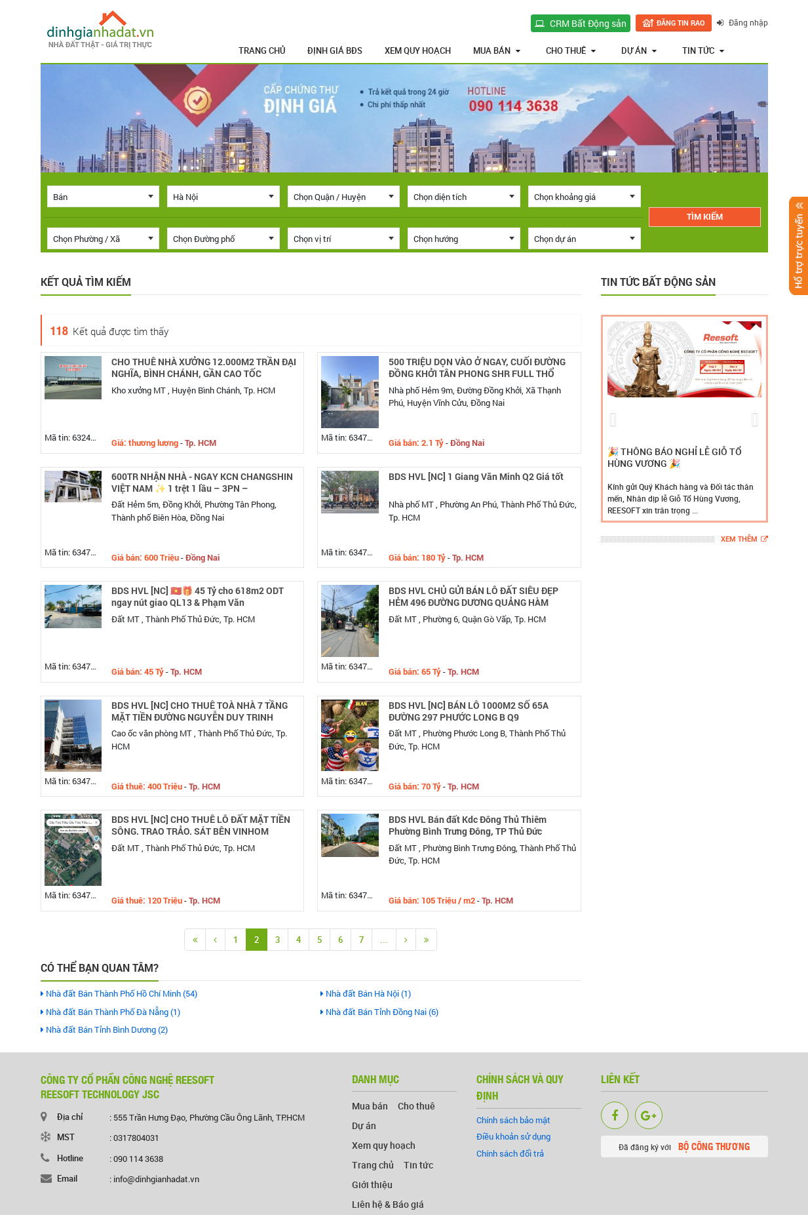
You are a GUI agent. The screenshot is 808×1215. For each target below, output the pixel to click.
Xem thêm (744, 539)
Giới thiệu (372, 1184)
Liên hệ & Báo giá (388, 1204)
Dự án (639, 50)
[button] (613, 419)
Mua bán (496, 50)
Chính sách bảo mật (513, 1120)
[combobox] (103, 196)
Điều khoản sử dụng (513, 1136)
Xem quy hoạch (418, 50)
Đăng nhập (742, 22)
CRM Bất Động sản (580, 23)
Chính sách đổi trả (510, 1153)
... (384, 940)
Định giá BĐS (334, 50)
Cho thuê (571, 50)
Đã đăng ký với (684, 1146)
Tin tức (703, 50)
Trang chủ (262, 50)
